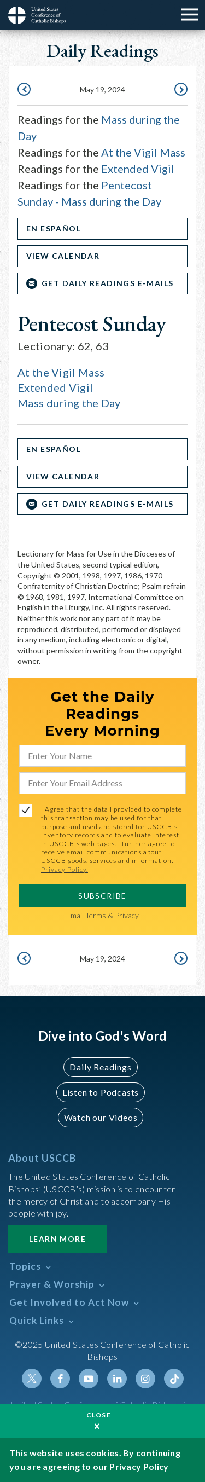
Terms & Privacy (112, 915)
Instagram (145, 1378)
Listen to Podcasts (100, 1092)
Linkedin (117, 1378)
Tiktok (174, 1378)
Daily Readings (100, 1067)
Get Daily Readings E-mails (107, 283)
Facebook (60, 1378)
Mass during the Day (69, 402)
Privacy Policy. (64, 869)
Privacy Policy (138, 1466)
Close (99, 1415)
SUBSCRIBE (102, 895)
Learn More (57, 1238)
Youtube (88, 1378)
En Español (53, 228)
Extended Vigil (137, 168)
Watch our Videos (101, 1117)
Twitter (32, 1378)
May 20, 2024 (180, 90)
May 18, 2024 (25, 90)
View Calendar (62, 255)
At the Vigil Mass (143, 152)
